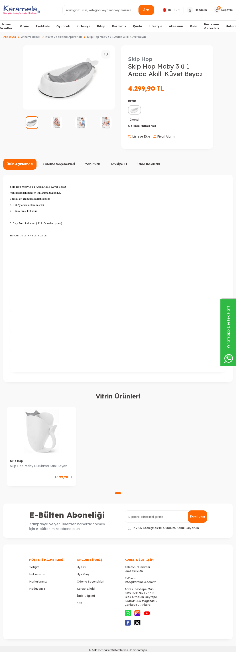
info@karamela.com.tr (140, 582)
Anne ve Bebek (30, 37)
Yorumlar (92, 164)
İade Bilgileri (86, 595)
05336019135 (134, 571)
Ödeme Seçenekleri (59, 164)
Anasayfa (9, 37)
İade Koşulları (148, 164)
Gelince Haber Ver (142, 126)
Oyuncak (63, 26)
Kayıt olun (197, 516)
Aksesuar (176, 26)
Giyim (24, 26)
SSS (79, 603)
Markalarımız (38, 581)
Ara (146, 10)
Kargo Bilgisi (86, 588)
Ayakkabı (42, 26)
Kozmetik (119, 26)
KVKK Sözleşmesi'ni (147, 528)
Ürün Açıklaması (20, 164)
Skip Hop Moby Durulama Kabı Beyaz (38, 466)
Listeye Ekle (139, 136)
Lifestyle (155, 26)
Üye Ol (81, 567)
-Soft (93, 650)
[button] (118, 493)
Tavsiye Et (118, 164)
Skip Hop (140, 59)
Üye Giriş (83, 574)
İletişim (34, 567)
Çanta (137, 26)
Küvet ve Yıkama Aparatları (63, 37)
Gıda (193, 26)
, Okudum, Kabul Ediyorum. (163, 528)
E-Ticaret (104, 650)
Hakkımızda (37, 574)
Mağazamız (37, 588)
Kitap (101, 26)
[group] (69, 77)
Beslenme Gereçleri (211, 26)
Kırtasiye (83, 26)
